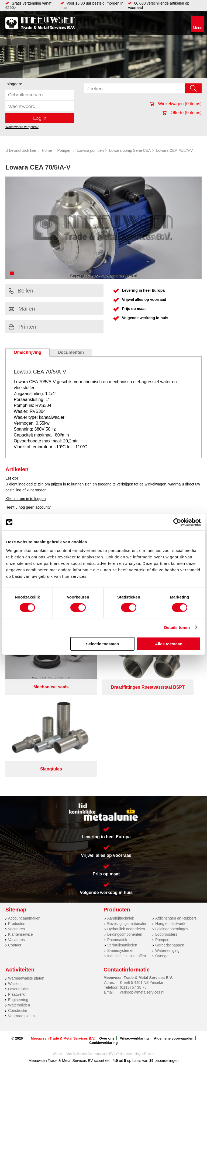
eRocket (148, 957)
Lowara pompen (90, 150)
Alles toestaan (168, 643)
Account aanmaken (24, 821)
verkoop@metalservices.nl (142, 895)
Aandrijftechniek (120, 821)
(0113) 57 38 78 (133, 890)
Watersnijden (19, 908)
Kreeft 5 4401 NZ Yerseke (141, 885)
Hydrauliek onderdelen (126, 832)
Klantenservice (20, 837)
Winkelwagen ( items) (176, 103)
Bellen (21, 290)
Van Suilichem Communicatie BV (89, 957)
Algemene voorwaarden (174, 941)
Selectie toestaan (102, 643)
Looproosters (166, 837)
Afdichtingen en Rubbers (175, 821)
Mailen (22, 308)
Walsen (14, 887)
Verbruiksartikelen (122, 848)
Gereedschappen (169, 848)
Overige (161, 859)
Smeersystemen (120, 853)
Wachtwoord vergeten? (22, 127)
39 (151, 964)
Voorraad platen (21, 919)
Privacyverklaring (134, 941)
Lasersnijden (18, 892)
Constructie (17, 913)
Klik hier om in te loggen (25, 499)
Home (47, 150)
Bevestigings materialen (127, 827)
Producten (16, 827)
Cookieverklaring (103, 946)
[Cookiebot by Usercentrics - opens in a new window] (177, 522)
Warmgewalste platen (26, 881)
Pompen (64, 150)
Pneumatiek (117, 843)
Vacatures (16, 832)
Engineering (18, 903)
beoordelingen (166, 964)
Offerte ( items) (182, 112)
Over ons (106, 941)
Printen (22, 326)
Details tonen (177, 627)
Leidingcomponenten (124, 837)
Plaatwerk (16, 897)
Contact (14, 848)
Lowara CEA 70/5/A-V (174, 150)
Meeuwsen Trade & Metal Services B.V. (63, 941)
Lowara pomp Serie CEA (130, 150)
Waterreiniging (167, 853)
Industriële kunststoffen (126, 859)
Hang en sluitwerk (170, 827)
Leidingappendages (171, 832)
